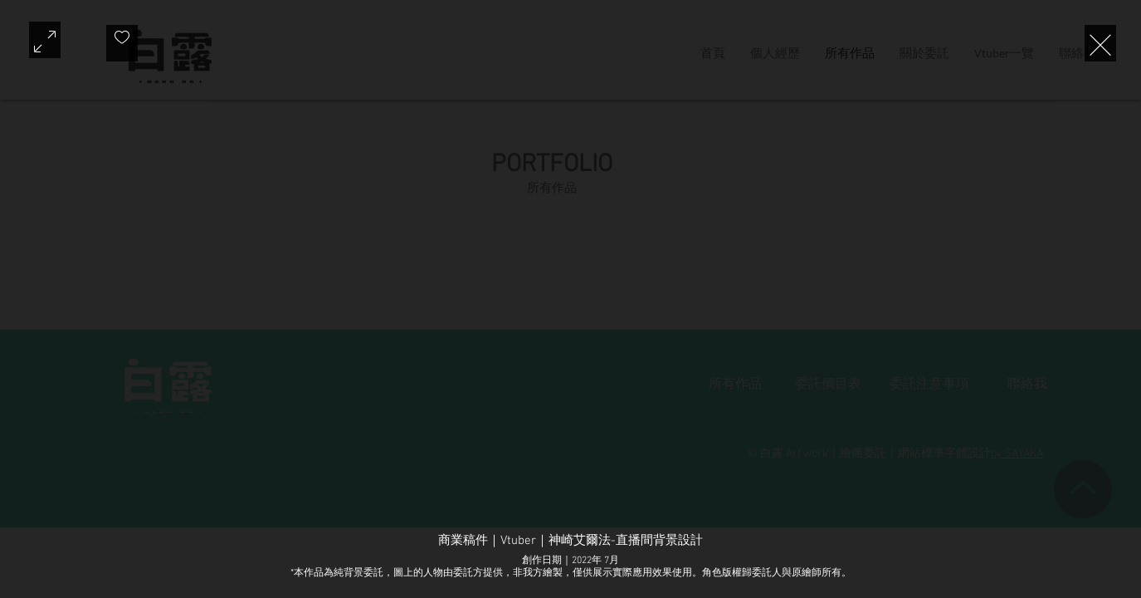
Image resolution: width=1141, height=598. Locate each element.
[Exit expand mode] (1100, 43)
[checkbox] (122, 43)
